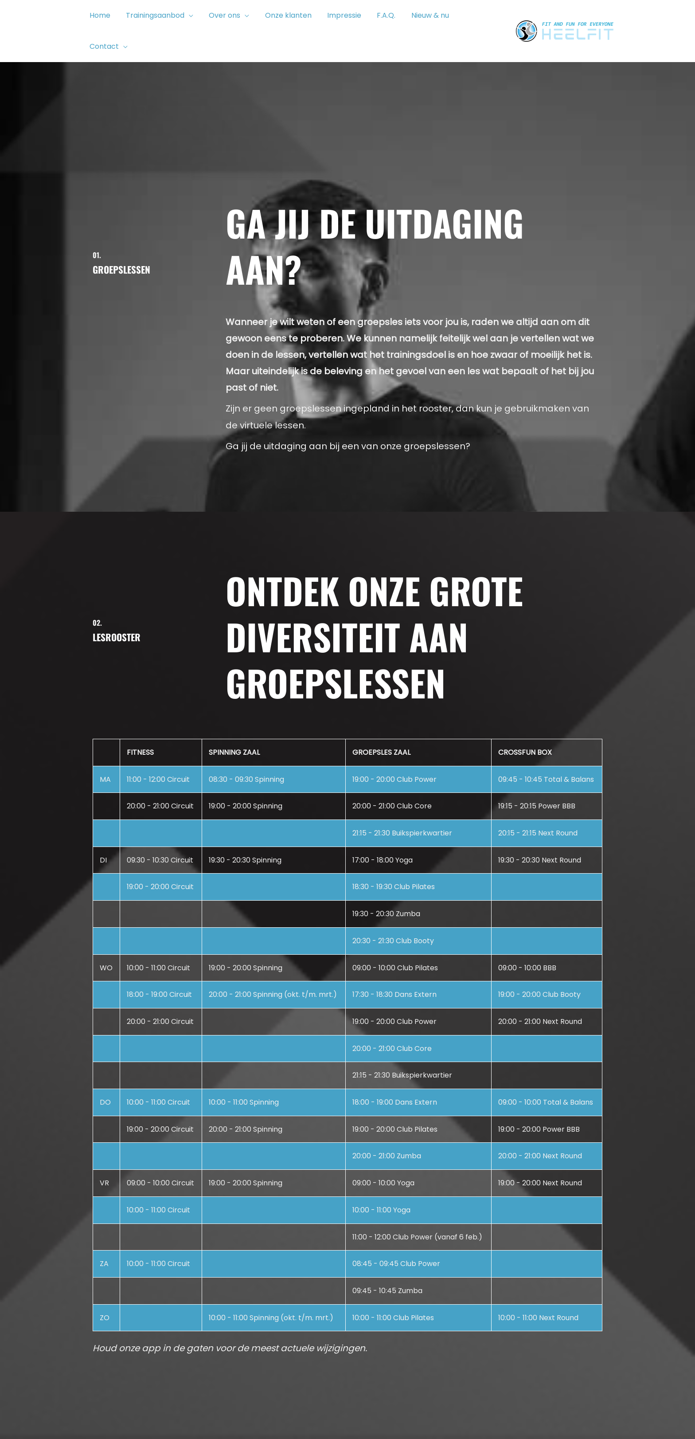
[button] (186, 17)
